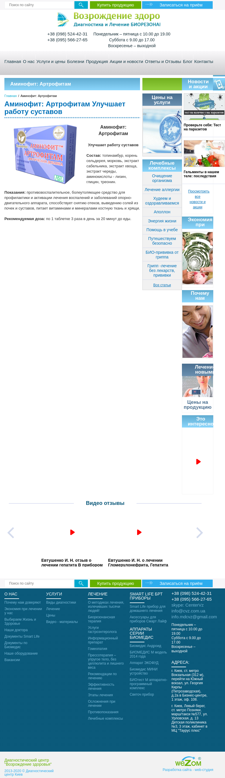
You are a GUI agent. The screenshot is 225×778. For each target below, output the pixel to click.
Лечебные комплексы (105, 718)
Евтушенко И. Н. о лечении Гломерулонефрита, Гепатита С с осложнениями (138, 562)
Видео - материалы (62, 622)
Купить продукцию (116, 4)
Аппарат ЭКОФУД (144, 663)
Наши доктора (16, 630)
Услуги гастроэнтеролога (102, 630)
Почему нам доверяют (22, 602)
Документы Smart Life (22, 636)
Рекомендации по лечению (102, 676)
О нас (29, 61)
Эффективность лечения (101, 686)
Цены (50, 615)
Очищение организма (162, 178)
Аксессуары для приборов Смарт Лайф (148, 619)
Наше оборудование (21, 653)
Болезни (75, 61)
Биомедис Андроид (145, 646)
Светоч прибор (142, 694)
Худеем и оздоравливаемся (162, 200)
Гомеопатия (97, 649)
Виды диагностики (61, 602)
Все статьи (162, 285)
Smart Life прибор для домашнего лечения (148, 609)
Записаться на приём (182, 4)
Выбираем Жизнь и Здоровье (20, 621)
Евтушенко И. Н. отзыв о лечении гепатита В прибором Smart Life (72, 562)
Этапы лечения (100, 695)
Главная (12, 61)
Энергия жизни (162, 221)
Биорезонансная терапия (101, 619)
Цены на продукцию (198, 404)
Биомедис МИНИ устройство (144, 671)
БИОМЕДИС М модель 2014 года (148, 654)
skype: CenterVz (187, 604)
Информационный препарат (103, 640)
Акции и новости (126, 61)
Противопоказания (103, 712)
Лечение (53, 609)
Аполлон (162, 212)
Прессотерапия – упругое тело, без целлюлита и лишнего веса (106, 661)
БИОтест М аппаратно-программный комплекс (148, 684)
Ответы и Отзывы (163, 61)
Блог (187, 61)
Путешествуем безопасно (162, 241)
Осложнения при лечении (101, 703)
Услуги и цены (50, 61)
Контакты (203, 61)
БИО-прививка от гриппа (162, 254)
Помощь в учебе (162, 229)
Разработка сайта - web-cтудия (188, 771)
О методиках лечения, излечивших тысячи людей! (106, 606)
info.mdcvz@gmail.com (194, 616)
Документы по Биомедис (15, 645)
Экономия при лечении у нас (23, 611)
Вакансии (12, 660)
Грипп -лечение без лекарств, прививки (162, 270)
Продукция (97, 61)
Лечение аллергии (162, 189)
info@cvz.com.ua (188, 610)
